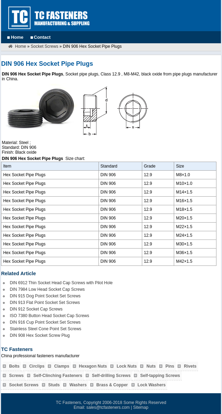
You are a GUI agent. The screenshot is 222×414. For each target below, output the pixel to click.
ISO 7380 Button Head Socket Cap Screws (49, 315)
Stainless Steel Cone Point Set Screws (45, 328)
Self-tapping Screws (160, 375)
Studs (54, 384)
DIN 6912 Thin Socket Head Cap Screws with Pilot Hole (61, 282)
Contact (42, 37)
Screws (16, 375)
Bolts (14, 366)
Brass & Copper (112, 384)
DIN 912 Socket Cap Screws (36, 309)
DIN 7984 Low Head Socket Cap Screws (47, 289)
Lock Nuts (127, 366)
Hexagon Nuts (93, 366)
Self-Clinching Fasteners (57, 375)
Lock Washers (152, 384)
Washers (78, 384)
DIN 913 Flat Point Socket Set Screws (45, 302)
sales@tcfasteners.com (108, 407)
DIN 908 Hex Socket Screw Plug (40, 335)
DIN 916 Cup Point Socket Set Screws (45, 322)
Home (17, 37)
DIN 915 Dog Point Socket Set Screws (45, 296)
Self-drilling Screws (111, 375)
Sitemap (140, 407)
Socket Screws (44, 46)
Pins (169, 366)
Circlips (36, 366)
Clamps (61, 366)
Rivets (190, 366)
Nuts (151, 366)
